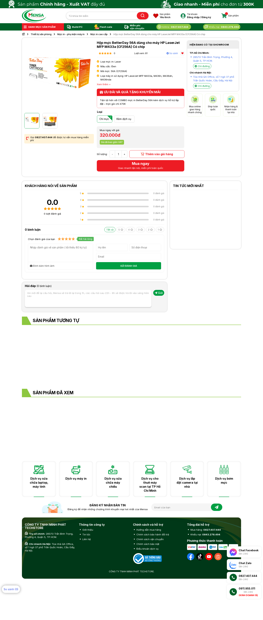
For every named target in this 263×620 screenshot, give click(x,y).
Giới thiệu (87, 529)
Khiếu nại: (205, 534)
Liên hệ (86, 539)
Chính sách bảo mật (147, 543)
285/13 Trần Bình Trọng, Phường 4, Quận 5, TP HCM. (49, 535)
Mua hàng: (205, 529)
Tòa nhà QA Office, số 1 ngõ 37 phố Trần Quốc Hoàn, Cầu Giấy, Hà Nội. (50, 547)
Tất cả (109, 229)
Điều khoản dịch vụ (147, 548)
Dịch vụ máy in (76, 478)
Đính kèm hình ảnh (42, 265)
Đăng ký (206, 17)
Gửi (159, 293)
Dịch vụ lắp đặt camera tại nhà (187, 482)
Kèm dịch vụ (124, 118)
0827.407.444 (43, 137)
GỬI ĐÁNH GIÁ (128, 265)
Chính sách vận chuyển (150, 539)
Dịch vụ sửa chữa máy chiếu (113, 482)
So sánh (172, 53)
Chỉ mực (104, 118)
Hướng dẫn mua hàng (148, 529)
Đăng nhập (193, 17)
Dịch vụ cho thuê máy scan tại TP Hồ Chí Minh (150, 484)
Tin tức (86, 534)
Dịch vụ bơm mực (224, 480)
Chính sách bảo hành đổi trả (152, 534)
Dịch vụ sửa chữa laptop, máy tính (39, 482)
